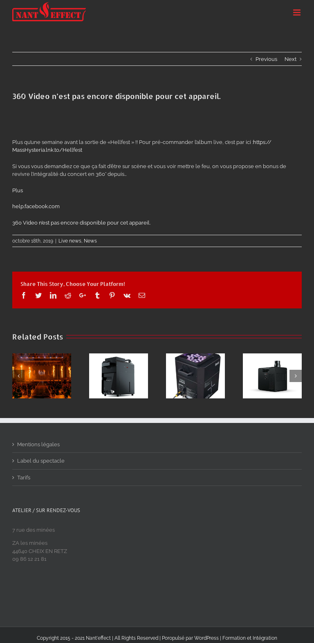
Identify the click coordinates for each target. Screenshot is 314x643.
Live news (69, 241)
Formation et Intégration (249, 638)
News (90, 241)
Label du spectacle (41, 461)
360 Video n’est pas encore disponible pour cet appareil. (81, 223)
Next (290, 59)
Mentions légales (38, 444)
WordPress (206, 638)
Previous (266, 59)
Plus (17, 190)
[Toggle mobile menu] (297, 12)
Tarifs (23, 477)
